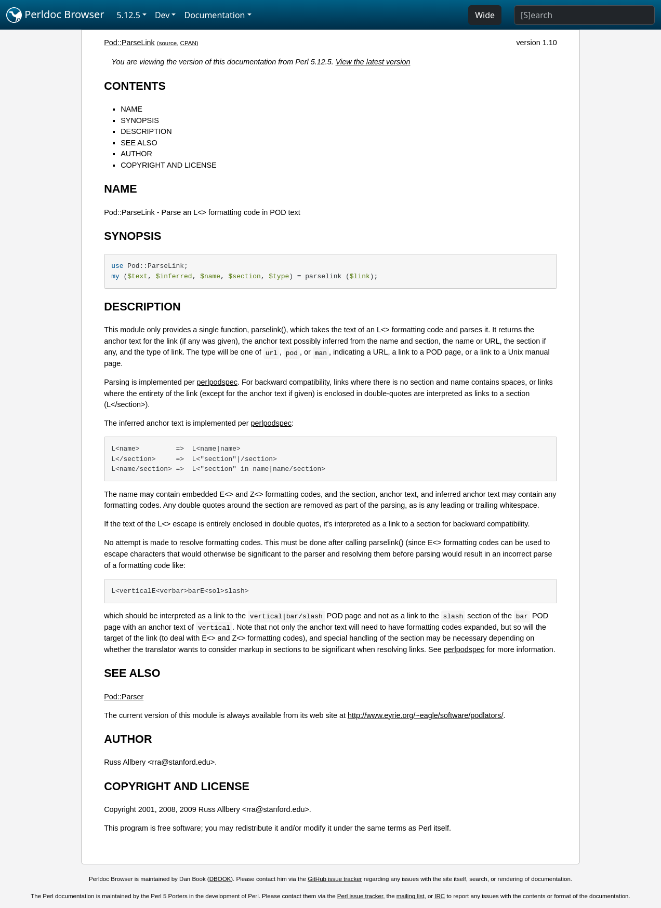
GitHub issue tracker (335, 879)
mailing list (410, 896)
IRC (439, 896)
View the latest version (373, 62)
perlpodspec (217, 382)
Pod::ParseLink (129, 42)
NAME (131, 109)
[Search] (584, 15)
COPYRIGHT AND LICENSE (168, 165)
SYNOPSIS (140, 120)
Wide (485, 15)
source (168, 43)
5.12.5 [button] (128, 15)
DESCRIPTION (146, 131)
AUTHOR (136, 154)
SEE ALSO (139, 143)
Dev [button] (162, 15)
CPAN (188, 43)
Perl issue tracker (360, 896)
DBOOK (220, 879)
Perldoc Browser (55, 15)
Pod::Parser (123, 697)
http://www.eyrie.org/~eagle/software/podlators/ (426, 715)
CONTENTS (135, 85)
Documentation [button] (214, 15)
